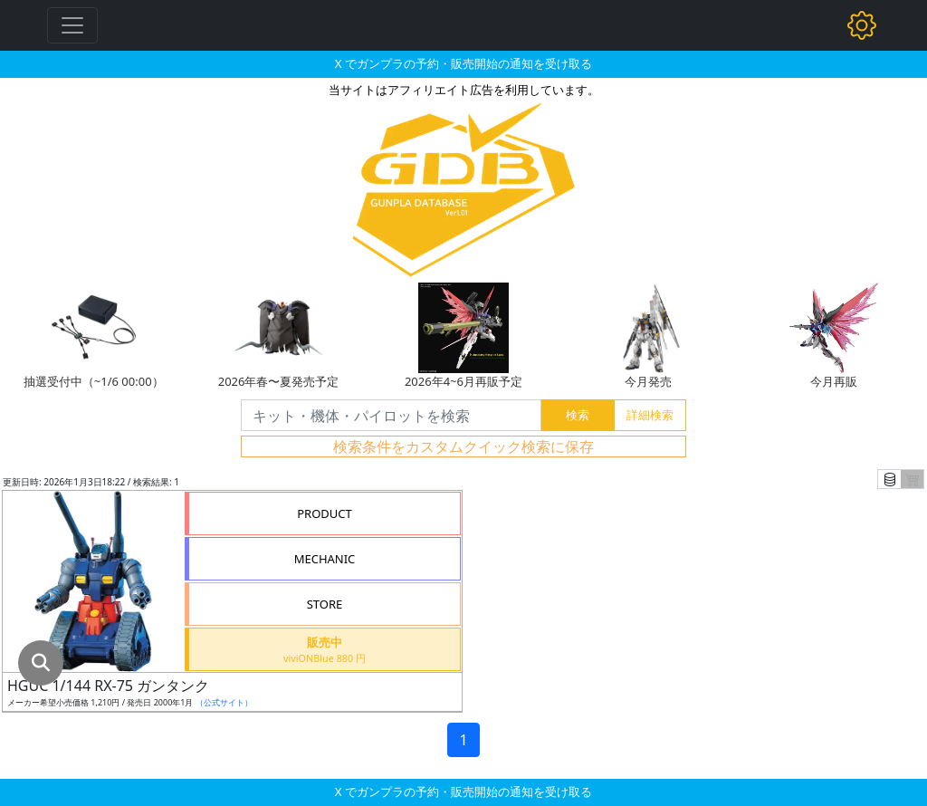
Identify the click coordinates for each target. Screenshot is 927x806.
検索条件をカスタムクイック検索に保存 (463, 446)
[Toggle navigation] (72, 25)
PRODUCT (324, 513)
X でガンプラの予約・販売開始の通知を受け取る (463, 63)
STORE (325, 604)
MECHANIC (325, 559)
